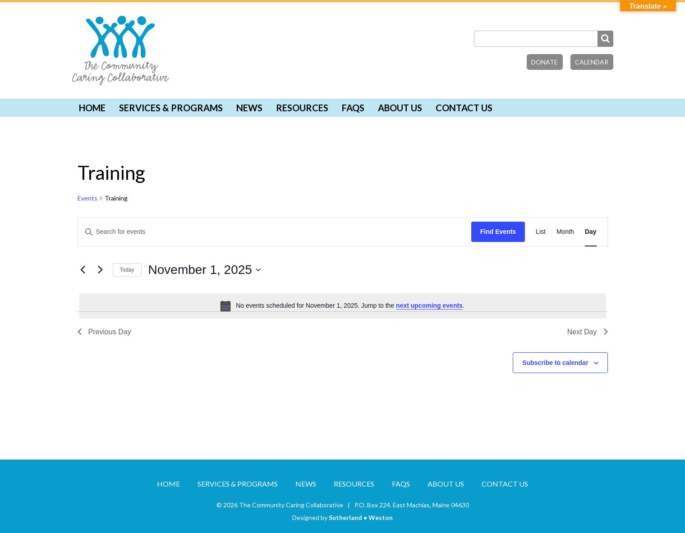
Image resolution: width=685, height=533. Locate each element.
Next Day (587, 332)
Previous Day (104, 332)
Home (92, 107)
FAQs (353, 107)
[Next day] (100, 269)
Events (87, 198)
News (249, 107)
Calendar (591, 62)
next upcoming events (429, 305)
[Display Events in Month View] (565, 232)
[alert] (342, 306)
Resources (302, 107)
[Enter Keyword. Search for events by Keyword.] (274, 232)
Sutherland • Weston (361, 517)
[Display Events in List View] (541, 232)
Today (127, 270)
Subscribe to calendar (555, 362)
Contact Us (464, 107)
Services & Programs (171, 107)
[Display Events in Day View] (591, 232)
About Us (400, 107)
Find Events (498, 231)
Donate (544, 62)
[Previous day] (83, 269)
